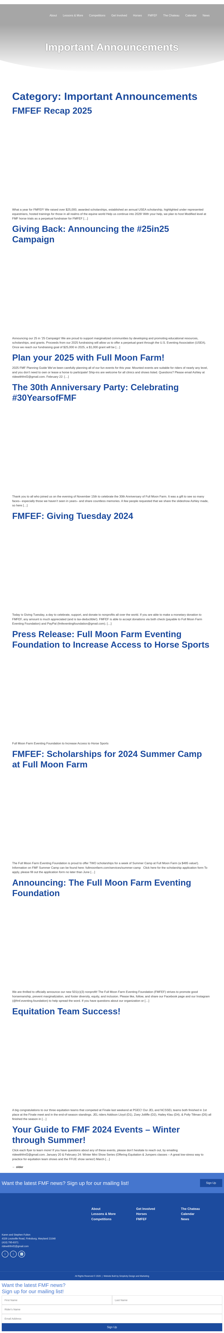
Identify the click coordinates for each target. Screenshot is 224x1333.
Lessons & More (73, 15)
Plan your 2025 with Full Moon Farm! (88, 357)
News (206, 15)
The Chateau (171, 15)
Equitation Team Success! (66, 1011)
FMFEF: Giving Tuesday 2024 (72, 516)
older (17, 1167)
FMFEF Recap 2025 (52, 111)
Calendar (191, 15)
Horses (137, 15)
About (53, 15)
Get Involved (119, 15)
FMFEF (152, 15)
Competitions (97, 15)
